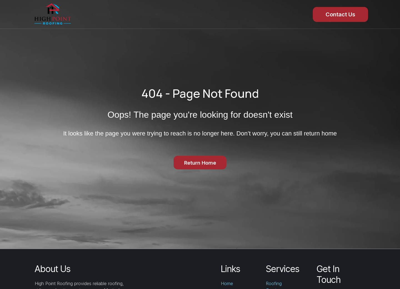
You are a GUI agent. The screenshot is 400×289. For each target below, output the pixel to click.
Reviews (192, 14)
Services (145, 14)
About (271, 14)
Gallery (233, 14)
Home (100, 14)
